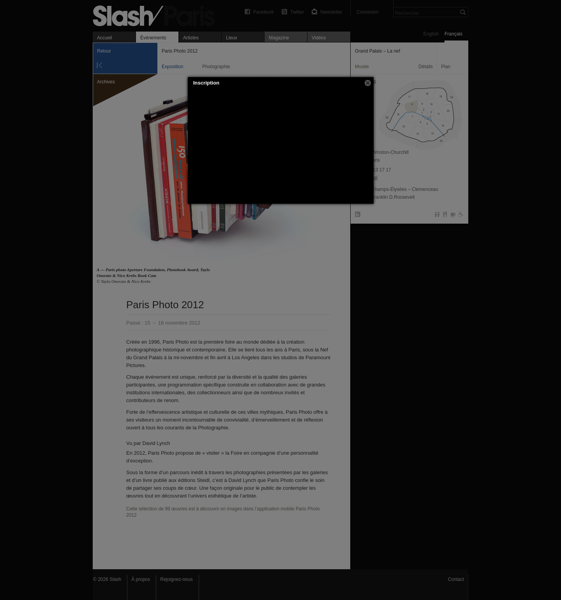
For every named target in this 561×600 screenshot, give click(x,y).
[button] (368, 83)
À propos (140, 579)
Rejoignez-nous (176, 579)
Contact (456, 579)
